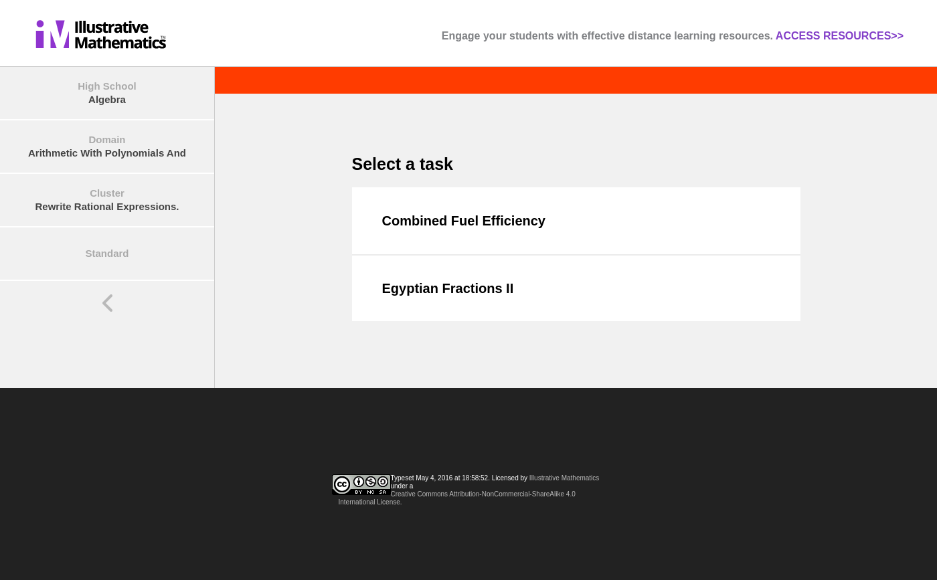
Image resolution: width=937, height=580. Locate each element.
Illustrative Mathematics (564, 478)
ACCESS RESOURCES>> (840, 35)
